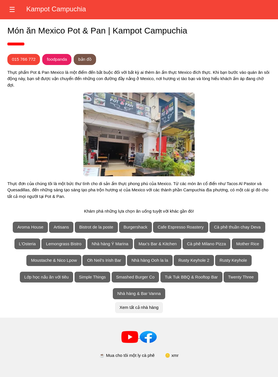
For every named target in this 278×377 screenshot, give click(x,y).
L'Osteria (27, 243)
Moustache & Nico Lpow (54, 260)
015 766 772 (23, 59)
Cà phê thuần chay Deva (237, 227)
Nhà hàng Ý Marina (110, 243)
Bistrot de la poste (96, 227)
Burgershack (135, 227)
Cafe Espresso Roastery (181, 227)
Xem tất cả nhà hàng (139, 307)
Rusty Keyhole (233, 260)
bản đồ (84, 59)
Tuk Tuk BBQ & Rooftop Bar (191, 277)
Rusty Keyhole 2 (193, 260)
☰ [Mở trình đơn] (12, 9)
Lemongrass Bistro (63, 243)
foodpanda (57, 59)
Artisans (61, 227)
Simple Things (92, 277)
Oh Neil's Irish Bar (104, 260)
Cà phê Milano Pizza (206, 243)
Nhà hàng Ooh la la (149, 260)
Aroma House (30, 227)
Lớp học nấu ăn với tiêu (46, 277)
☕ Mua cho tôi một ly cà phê (127, 355)
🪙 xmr (172, 355)
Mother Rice (247, 243)
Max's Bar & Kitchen (158, 243)
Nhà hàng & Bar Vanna (139, 293)
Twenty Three (241, 277)
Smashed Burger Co (135, 277)
